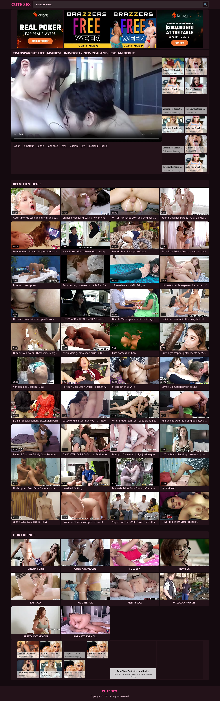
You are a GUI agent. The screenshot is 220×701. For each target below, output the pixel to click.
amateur (29, 146)
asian (17, 146)
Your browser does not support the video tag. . (86, 99)
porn (104, 146)
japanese (53, 146)
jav (83, 146)
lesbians (93, 146)
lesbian (74, 146)
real (64, 146)
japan (41, 146)
